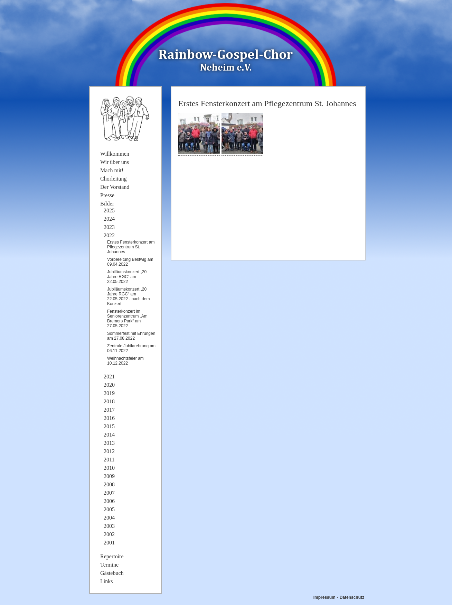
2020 (109, 385)
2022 (109, 235)
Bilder (107, 204)
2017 (109, 410)
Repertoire (112, 556)
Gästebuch (112, 573)
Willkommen (114, 154)
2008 (109, 484)
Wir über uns (114, 162)
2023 (109, 227)
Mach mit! (111, 170)
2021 (109, 376)
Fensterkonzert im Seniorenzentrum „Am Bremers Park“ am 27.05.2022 (127, 318)
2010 (109, 468)
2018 (109, 401)
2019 (109, 393)
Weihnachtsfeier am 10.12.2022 (125, 361)
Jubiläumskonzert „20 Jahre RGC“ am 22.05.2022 (127, 276)
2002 (109, 534)
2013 (109, 443)
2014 (109, 435)
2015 (109, 426)
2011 (109, 459)
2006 (109, 501)
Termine (109, 565)
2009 (109, 476)
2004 (109, 518)
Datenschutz (352, 597)
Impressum (324, 597)
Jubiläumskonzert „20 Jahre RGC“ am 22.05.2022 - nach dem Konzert (128, 296)
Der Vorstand (114, 187)
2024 (109, 219)
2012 (109, 451)
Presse (107, 195)
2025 (109, 210)
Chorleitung (113, 179)
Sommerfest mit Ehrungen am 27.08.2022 (131, 336)
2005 (109, 509)
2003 (109, 526)
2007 (109, 493)
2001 (109, 543)
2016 (109, 418)
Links (106, 581)
